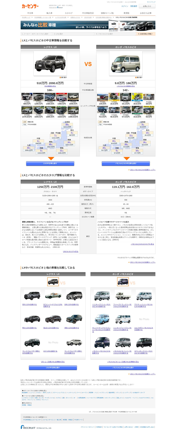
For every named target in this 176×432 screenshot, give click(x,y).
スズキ (58, 398)
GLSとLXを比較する (51, 328)
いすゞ (75, 398)
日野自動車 (99, 398)
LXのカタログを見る (70, 252)
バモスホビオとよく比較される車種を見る (123, 362)
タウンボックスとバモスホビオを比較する (143, 352)
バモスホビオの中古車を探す (126, 163)
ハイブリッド (103, 392)
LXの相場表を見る (50, 86)
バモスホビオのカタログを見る (142, 244)
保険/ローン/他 (107, 13)
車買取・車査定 (27, 405)
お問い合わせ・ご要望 (131, 427)
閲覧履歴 (133, 6)
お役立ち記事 (146, 13)
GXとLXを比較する (29, 304)
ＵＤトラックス (109, 398)
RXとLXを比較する (29, 328)
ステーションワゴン (59, 392)
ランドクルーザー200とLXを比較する (73, 352)
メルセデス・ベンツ (130, 398)
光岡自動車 (81, 398)
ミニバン (32, 392)
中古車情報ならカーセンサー (32, 419)
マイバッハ (45, 399)
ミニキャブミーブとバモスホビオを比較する (122, 329)
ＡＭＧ (38, 399)
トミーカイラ (91, 398)
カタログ (69, 13)
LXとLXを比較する (50, 351)
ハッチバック (71, 392)
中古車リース (78, 419)
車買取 (126, 13)
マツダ (47, 398)
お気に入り (147, 6)
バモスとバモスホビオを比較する (101, 352)
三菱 (62, 398)
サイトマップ (151, 2)
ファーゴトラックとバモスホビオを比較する (122, 305)
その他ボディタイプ (138, 392)
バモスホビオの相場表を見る (126, 86)
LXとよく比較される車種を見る (53, 362)
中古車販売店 (88, 13)
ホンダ (41, 398)
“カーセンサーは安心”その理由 (113, 427)
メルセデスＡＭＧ (143, 398)
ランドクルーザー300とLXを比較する (31, 352)
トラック (118, 392)
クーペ (78, 392)
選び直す (63, 77)
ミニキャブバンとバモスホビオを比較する (101, 305)
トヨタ (31, 398)
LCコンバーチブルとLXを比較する (52, 305)
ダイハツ (68, 398)
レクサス (25, 398)
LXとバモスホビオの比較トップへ (142, 170)
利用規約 (99, 427)
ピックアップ (127, 392)
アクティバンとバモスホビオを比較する (143, 305)
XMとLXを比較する (71, 328)
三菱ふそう (119, 398)
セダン (49, 392)
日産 (36, 398)
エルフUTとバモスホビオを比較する (143, 329)
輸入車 (49, 13)
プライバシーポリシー (87, 427)
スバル (52, 398)
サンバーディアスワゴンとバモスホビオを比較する (101, 330)
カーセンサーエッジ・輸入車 (52, 419)
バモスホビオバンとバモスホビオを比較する (122, 352)
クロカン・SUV (41, 392)
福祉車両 (111, 392)
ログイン (125, 6)
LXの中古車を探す (50, 163)
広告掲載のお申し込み (147, 427)
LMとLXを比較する (71, 304)
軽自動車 (25, 392)
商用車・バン (93, 392)
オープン (85, 392)
